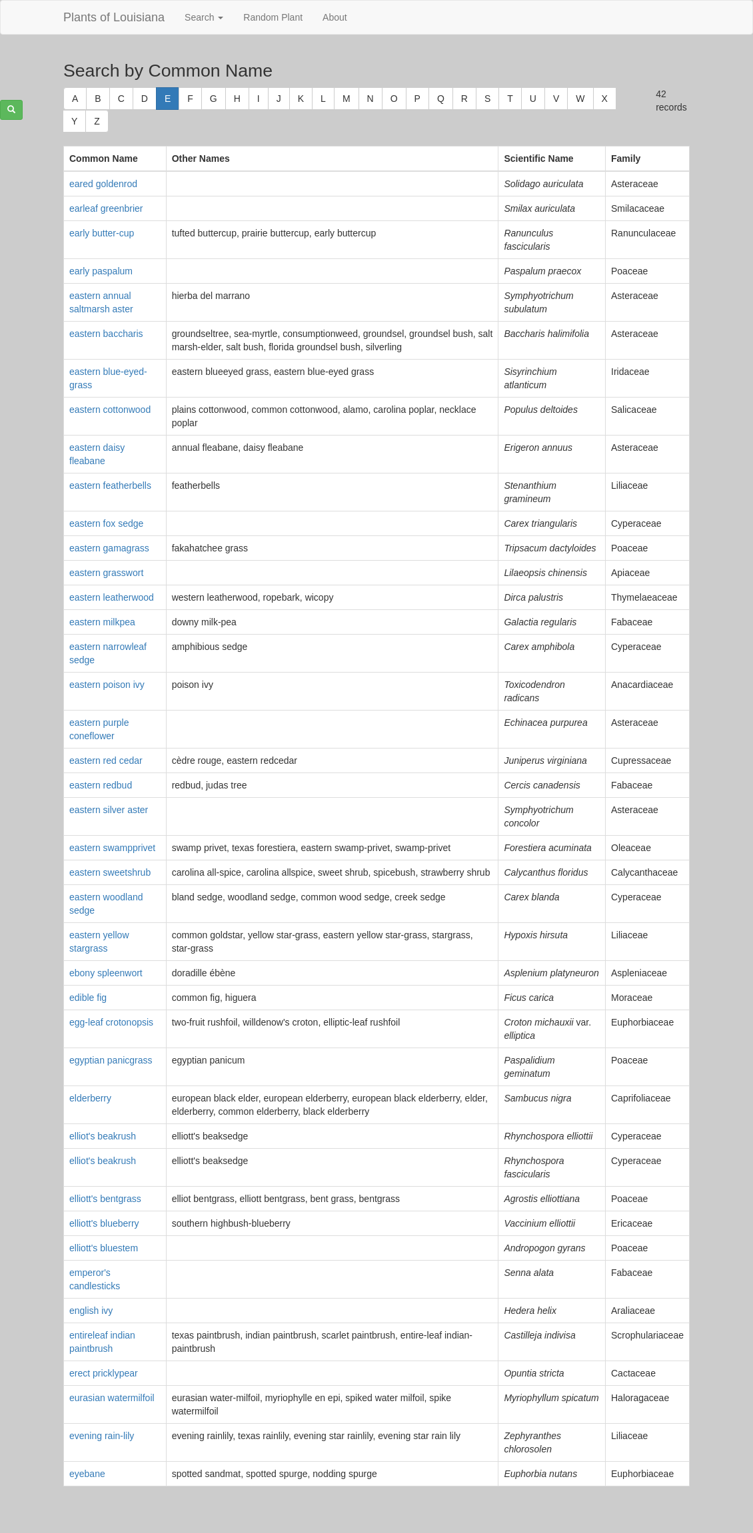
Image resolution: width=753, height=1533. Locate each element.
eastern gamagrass (109, 548)
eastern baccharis (106, 333)
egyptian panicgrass (111, 1060)
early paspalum (101, 271)
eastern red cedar (106, 760)
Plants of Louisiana (114, 17)
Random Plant (273, 17)
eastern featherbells (110, 485)
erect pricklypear (103, 1373)
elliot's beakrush (102, 1136)
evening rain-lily (101, 1435)
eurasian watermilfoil (112, 1397)
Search (204, 17)
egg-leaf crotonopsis (111, 1022)
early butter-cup (101, 233)
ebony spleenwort (106, 973)
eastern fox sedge (106, 523)
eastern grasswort (106, 572)
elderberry (90, 1098)
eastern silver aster (108, 809)
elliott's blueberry (104, 1223)
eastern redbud (100, 785)
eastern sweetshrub (110, 872)
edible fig (88, 997)
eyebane (87, 1473)
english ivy (91, 1310)
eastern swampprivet (112, 847)
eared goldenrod (103, 183)
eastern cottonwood (110, 409)
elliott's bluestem (103, 1248)
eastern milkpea (102, 622)
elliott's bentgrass (105, 1198)
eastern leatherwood (111, 597)
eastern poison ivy (107, 684)
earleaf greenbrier (106, 208)
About (335, 17)
